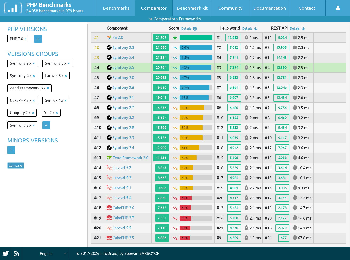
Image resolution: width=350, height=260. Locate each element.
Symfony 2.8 (123, 128)
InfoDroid (108, 253)
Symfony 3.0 (123, 77)
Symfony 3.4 (123, 147)
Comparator (154, 8)
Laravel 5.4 (122, 198)
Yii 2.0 (118, 37)
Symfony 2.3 (123, 47)
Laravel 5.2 (122, 167)
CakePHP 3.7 (123, 218)
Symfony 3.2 (123, 117)
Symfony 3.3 (123, 137)
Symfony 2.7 (123, 107)
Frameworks (190, 19)
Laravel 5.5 (122, 228)
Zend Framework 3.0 (130, 158)
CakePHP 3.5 (123, 238)
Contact (307, 8)
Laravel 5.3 (122, 178)
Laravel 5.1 (122, 188)
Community (230, 8)
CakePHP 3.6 (123, 208)
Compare (18, 167)
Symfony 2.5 (123, 67)
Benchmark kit (192, 8)
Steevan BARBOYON (142, 253)
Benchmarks (116, 8)
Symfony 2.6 (123, 87)
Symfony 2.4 (123, 57)
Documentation (269, 8)
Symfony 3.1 (123, 97)
